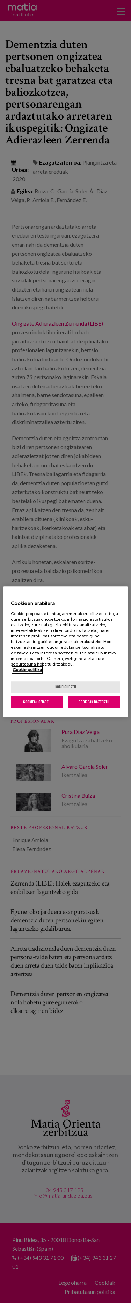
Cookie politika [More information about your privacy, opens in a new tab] (27, 670)
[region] (65, 651)
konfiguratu (65, 686)
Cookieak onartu (37, 701)
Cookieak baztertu (94, 701)
